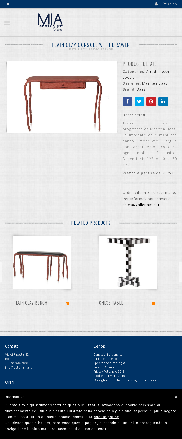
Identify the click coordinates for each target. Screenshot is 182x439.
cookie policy (106, 417)
